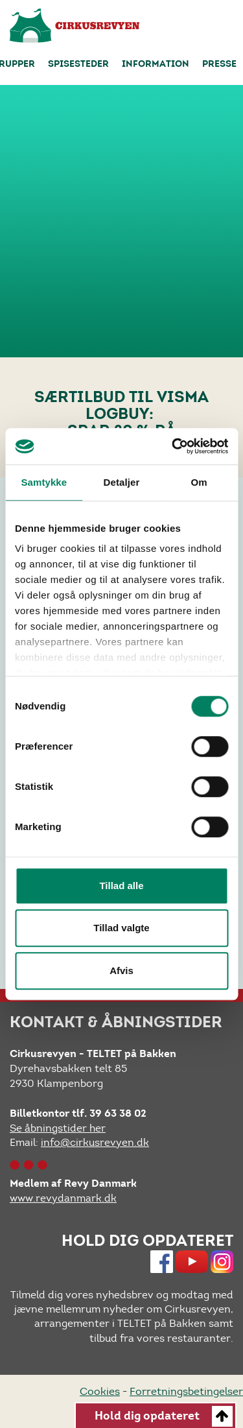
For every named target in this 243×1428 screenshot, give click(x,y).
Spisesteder (78, 64)
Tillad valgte (121, 927)
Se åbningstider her (58, 1128)
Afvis (121, 970)
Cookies (100, 1391)
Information (155, 64)
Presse (219, 64)
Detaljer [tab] (122, 482)
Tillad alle (121, 885)
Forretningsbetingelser (186, 1391)
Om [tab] (199, 482)
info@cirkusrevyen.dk (95, 1142)
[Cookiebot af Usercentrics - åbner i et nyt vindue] (173, 446)
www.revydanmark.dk (63, 1198)
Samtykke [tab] (44, 482)
